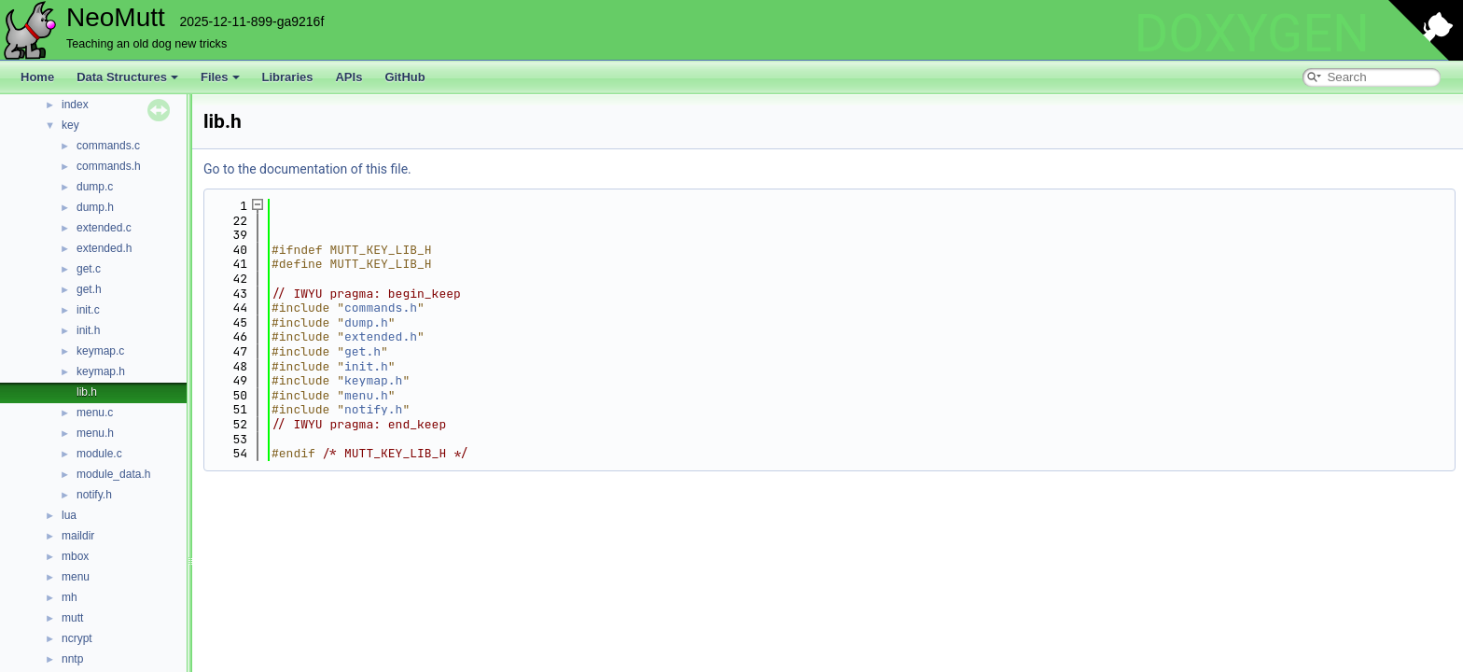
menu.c (95, 412)
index (75, 104)
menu (76, 576)
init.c (88, 309)
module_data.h (113, 474)
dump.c (95, 186)
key (70, 125)
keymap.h (101, 371)
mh (69, 597)
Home (37, 77)
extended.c (104, 227)
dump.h (95, 207)
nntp (72, 658)
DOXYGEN (1252, 33)
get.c (89, 268)
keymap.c (100, 350)
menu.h (95, 433)
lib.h (87, 392)
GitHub (404, 77)
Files (220, 77)
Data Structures (127, 77)
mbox (75, 556)
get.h (89, 289)
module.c (99, 453)
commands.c (108, 145)
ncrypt (77, 638)
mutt (72, 617)
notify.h (94, 494)
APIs (348, 77)
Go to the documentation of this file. (307, 168)
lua (69, 515)
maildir (78, 535)
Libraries (288, 77)
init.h (88, 330)
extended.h (104, 248)
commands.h (109, 166)
